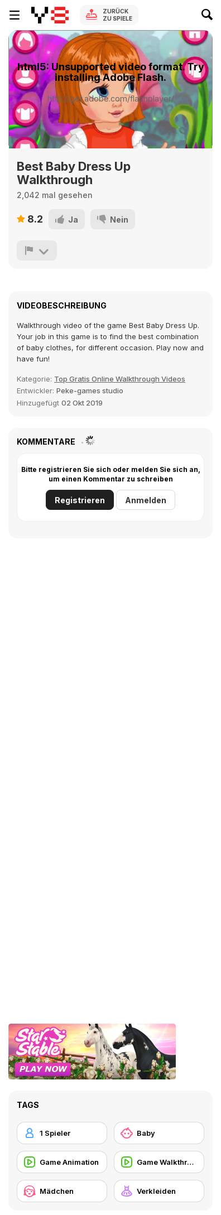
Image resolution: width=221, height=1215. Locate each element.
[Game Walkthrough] (159, 1162)
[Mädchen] (62, 1191)
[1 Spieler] (62, 1133)
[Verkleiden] (159, 1191)
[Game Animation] (62, 1162)
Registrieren (80, 500)
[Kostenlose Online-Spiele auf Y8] (50, 15)
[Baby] (159, 1133)
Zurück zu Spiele (117, 15)
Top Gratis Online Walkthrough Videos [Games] (119, 378)
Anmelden (145, 500)
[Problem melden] (37, 250)
